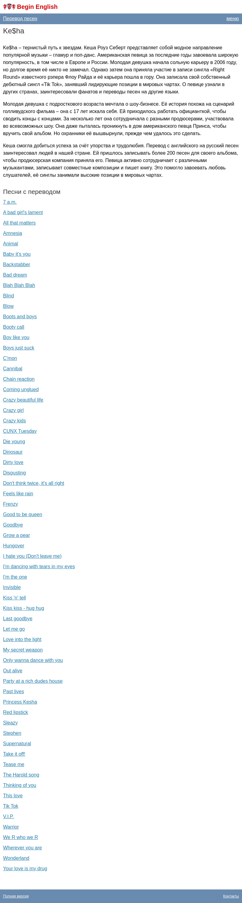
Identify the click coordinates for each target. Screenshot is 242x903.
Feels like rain (18, 493)
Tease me (13, 764)
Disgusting (14, 472)
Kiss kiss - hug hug (23, 608)
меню (232, 18)
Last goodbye (17, 618)
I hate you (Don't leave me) (32, 556)
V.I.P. (8, 816)
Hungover (13, 545)
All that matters (19, 222)
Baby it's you (17, 254)
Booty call (13, 327)
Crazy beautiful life (23, 399)
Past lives (13, 691)
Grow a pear (16, 535)
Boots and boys (20, 316)
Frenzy (10, 504)
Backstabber (16, 264)
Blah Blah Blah (19, 285)
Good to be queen (22, 514)
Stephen (12, 733)
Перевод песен (20, 18)
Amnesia (12, 233)
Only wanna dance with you (33, 660)
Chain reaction (19, 379)
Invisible (12, 587)
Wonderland (16, 858)
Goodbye (13, 524)
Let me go (14, 629)
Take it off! (14, 754)
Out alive (12, 670)
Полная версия (16, 896)
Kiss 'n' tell (14, 597)
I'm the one (15, 577)
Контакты (231, 896)
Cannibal (12, 368)
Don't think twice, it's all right (33, 483)
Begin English (37, 6)
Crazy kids (14, 420)
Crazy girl (13, 410)
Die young (14, 441)
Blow (8, 306)
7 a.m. (9, 202)
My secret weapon (23, 649)
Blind (8, 295)
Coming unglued (21, 389)
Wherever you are (22, 847)
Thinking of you (19, 785)
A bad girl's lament (23, 212)
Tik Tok (10, 806)
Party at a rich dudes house (33, 681)
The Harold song (21, 774)
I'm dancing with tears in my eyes (39, 566)
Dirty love (13, 462)
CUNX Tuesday (20, 431)
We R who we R (20, 837)
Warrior (11, 826)
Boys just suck (18, 347)
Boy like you (16, 337)
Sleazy (10, 722)
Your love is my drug (25, 868)
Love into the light (22, 639)
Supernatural (17, 743)
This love (13, 795)
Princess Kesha (20, 702)
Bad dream (15, 275)
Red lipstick (15, 712)
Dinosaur (13, 452)
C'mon (10, 358)
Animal (10, 243)
